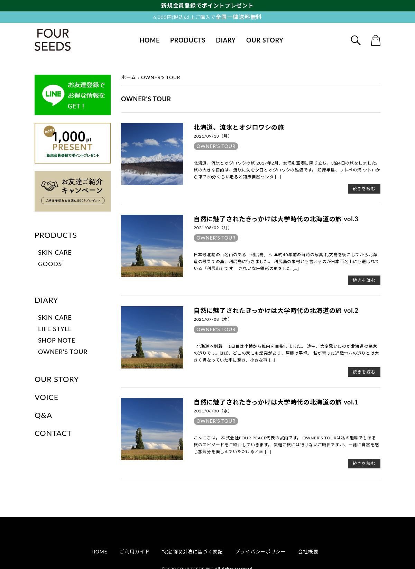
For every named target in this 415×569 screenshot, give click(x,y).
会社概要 (308, 551)
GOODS (50, 264)
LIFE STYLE (55, 329)
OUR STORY (265, 40)
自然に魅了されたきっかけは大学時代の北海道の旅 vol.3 (276, 219)
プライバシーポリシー (260, 551)
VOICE (46, 397)
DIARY (226, 40)
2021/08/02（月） (213, 227)
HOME (149, 40)
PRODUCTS (187, 40)
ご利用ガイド (134, 551)
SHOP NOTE (56, 340)
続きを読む (364, 188)
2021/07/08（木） (213, 319)
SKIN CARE (55, 252)
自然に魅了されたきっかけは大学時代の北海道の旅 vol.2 (276, 310)
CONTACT (53, 433)
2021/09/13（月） (213, 136)
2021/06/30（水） (213, 410)
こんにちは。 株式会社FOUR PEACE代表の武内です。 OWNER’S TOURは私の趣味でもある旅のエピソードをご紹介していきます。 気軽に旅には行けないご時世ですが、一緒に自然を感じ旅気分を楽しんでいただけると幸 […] (286, 444)
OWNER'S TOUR (216, 146)
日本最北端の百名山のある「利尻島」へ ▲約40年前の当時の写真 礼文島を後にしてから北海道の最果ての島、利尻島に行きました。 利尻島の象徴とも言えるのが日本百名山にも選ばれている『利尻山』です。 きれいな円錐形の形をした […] (286, 261)
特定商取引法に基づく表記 (192, 551)
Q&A (43, 415)
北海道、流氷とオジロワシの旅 (239, 127)
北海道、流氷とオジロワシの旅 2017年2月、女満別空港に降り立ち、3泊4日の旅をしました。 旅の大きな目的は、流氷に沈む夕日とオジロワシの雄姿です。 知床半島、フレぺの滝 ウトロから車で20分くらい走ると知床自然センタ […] (287, 169)
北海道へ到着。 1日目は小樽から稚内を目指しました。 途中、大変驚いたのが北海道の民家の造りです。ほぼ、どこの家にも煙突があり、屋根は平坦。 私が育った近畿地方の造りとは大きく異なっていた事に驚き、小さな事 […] (286, 353)
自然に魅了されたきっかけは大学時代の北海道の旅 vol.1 (276, 402)
